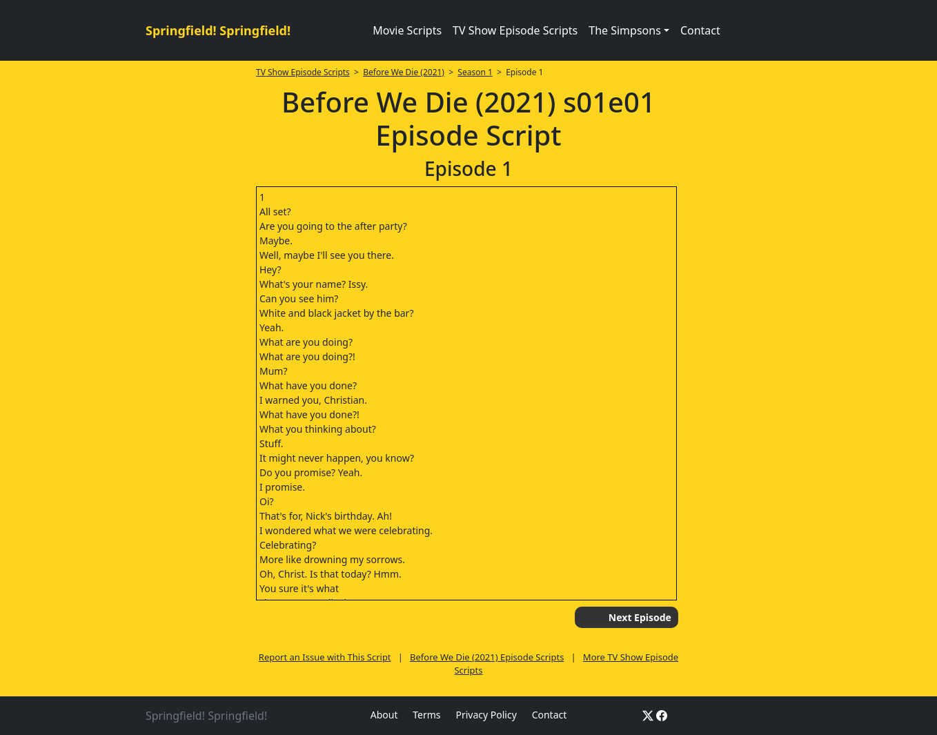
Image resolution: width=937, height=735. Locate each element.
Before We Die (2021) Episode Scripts (487, 657)
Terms (426, 714)
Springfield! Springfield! (218, 30)
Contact (700, 30)
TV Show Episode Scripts (515, 30)
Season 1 (475, 72)
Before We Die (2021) (403, 72)
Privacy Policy (485, 714)
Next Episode (640, 617)
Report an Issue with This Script (325, 657)
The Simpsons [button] (625, 30)
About (384, 714)
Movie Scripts (407, 30)
